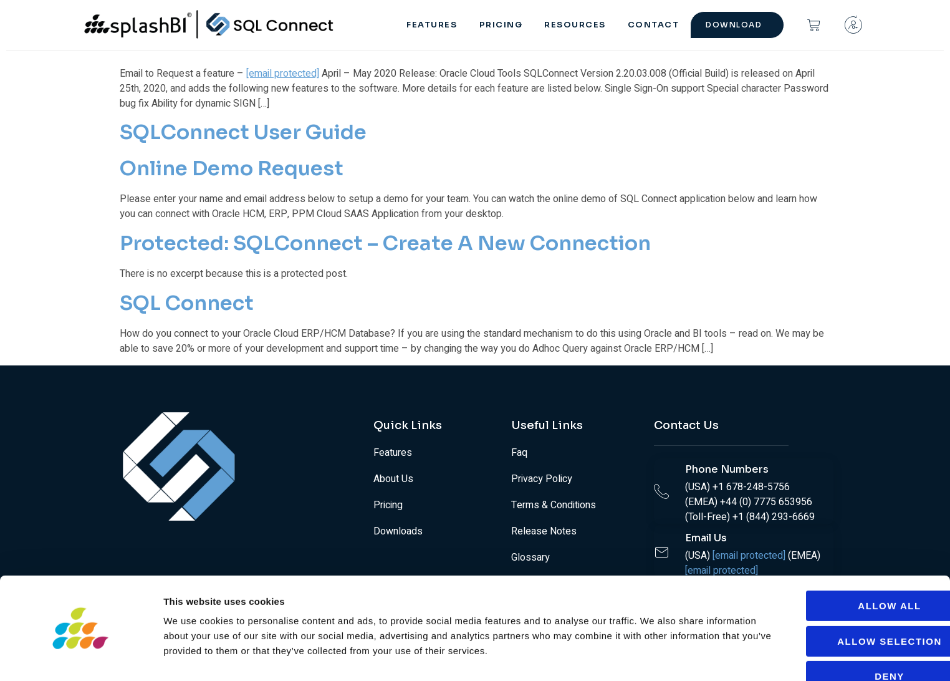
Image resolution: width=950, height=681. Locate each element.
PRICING (509, 24)
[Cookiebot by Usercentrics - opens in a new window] (80, 656)
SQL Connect (187, 303)
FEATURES (442, 24)
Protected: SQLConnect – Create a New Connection (385, 243)
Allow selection (846, 602)
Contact (655, 24)
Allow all (845, 568)
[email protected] (282, 73)
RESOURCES (581, 24)
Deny (846, 638)
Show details (654, 656)
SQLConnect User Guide (243, 132)
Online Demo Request (231, 168)
